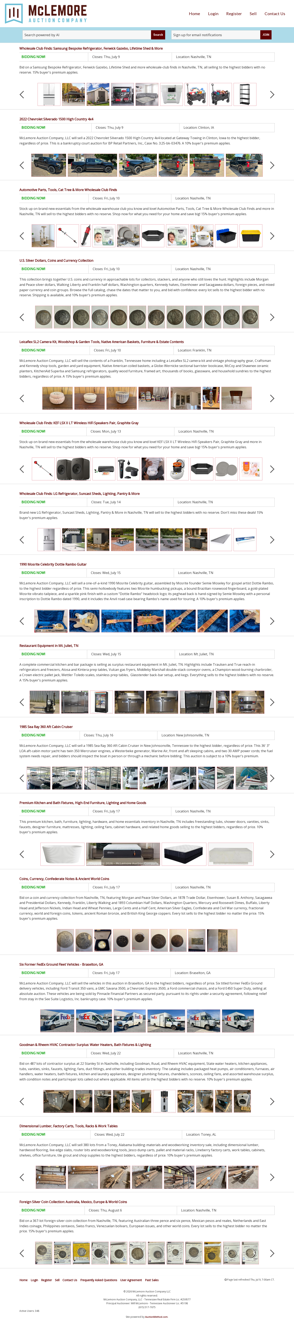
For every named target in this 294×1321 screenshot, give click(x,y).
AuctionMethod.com (156, 1316)
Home (194, 13)
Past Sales (152, 1280)
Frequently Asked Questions (98, 1280)
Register (234, 13)
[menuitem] (194, 13)
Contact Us (275, 13)
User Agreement (131, 1280)
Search (158, 34)
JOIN (266, 34)
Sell (253, 13)
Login (213, 13)
